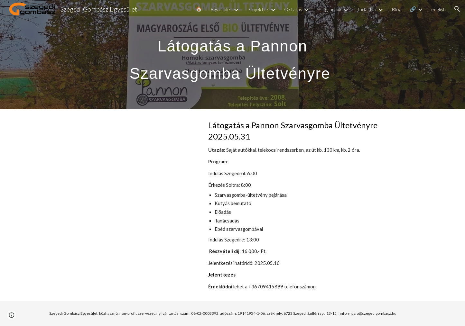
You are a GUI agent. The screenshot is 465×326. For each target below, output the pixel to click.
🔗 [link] (413, 9)
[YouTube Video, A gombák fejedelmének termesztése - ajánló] (121, 167)
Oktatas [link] (293, 9)
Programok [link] (329, 9)
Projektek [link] (258, 9)
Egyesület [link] (221, 9)
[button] (457, 9)
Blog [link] (396, 9)
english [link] (438, 9)
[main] (232, 55)
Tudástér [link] (367, 9)
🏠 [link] (199, 9)
